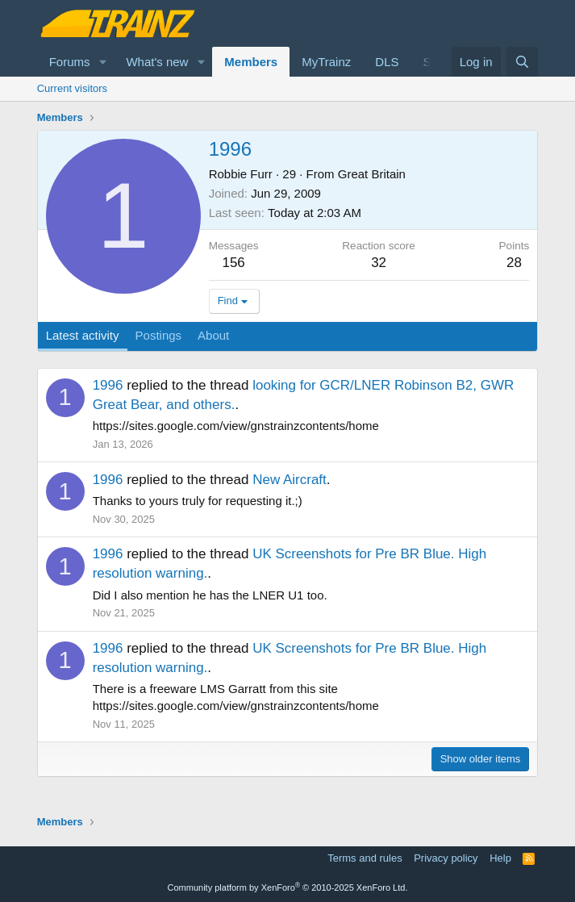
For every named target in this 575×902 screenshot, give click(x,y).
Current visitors (72, 88)
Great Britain (372, 174)
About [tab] (213, 335)
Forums (69, 62)
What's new (157, 62)
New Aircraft (289, 479)
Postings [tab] (158, 335)
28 (514, 262)
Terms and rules (364, 858)
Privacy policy (445, 858)
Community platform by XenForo (288, 887)
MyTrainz (326, 62)
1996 (108, 385)
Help (500, 858)
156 (233, 262)
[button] (102, 62)
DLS (386, 62)
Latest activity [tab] (82, 335)
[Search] (522, 62)
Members (250, 62)
